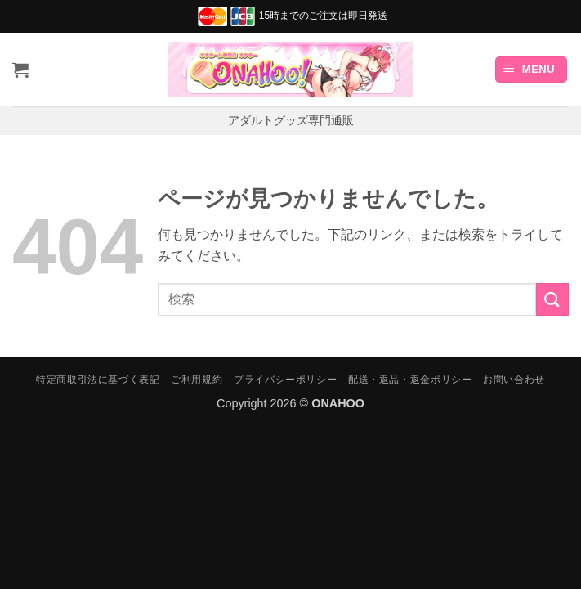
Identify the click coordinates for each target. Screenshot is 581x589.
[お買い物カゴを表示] (20, 70)
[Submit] (552, 299)
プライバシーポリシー (285, 379)
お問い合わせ (514, 379)
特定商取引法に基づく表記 (97, 379)
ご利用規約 (196, 379)
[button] (531, 69)
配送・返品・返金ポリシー (410, 379)
